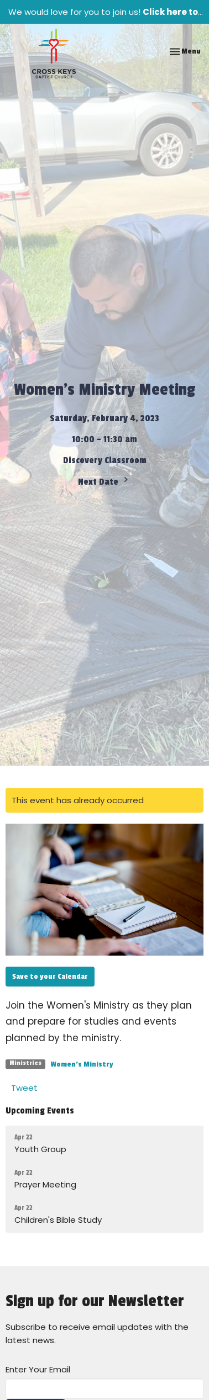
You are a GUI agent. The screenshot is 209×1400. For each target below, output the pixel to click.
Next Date (104, 480)
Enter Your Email (38, 1369)
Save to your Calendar (50, 976)
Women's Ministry (82, 1064)
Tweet (24, 1088)
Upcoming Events (40, 1110)
